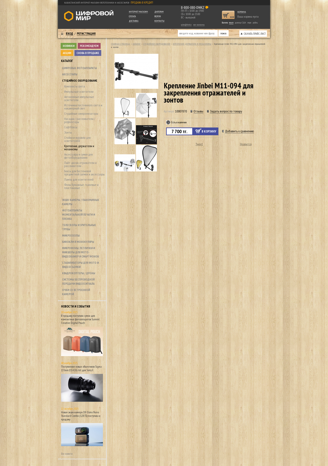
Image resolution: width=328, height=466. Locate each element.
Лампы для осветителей (79, 179)
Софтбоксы (70, 127)
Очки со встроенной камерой (76, 292)
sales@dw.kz (186, 24)
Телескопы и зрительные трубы (79, 227)
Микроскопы (71, 235)
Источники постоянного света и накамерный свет (83, 107)
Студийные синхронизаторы (81, 113)
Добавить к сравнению (239, 131)
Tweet (199, 144)
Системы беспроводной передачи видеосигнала (78, 282)
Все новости (67, 454)
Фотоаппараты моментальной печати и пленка (78, 215)
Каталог (67, 61)
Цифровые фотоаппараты (79, 68)
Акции (67, 53)
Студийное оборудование (79, 80)
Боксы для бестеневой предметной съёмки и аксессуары (84, 173)
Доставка (133, 20)
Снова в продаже (88, 53)
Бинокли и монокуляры (78, 242)
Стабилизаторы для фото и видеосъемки (80, 265)
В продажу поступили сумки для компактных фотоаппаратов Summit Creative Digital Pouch (80, 319)
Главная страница (120, 43)
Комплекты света (74, 86)
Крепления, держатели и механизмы (79, 147)
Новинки (68, 46)
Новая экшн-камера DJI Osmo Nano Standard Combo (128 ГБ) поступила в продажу (80, 415)
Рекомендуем (89, 46)
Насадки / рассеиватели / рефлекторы (79, 120)
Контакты (159, 20)
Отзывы (198, 111)
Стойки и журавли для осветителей (77, 139)
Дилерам (159, 11)
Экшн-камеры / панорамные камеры (80, 202)
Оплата (132, 16)
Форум (157, 16)
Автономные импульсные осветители (79, 98)
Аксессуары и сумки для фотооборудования (78, 156)
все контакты (199, 24)
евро (249, 22)
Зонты (68, 132)
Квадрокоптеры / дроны (78, 273)
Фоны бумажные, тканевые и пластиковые (81, 186)
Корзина (241, 11)
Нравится (246, 144)
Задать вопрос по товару (226, 111)
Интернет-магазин (138, 11)
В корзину (209, 131)
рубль (255, 22)
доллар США (240, 22)
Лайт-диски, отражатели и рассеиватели (80, 164)
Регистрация (86, 33)
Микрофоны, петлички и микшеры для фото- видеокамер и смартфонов (80, 252)
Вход (69, 33)
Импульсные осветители (79, 91)
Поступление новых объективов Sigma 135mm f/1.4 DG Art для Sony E (81, 368)
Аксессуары (69, 74)
